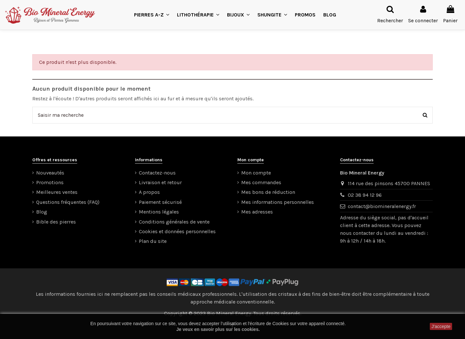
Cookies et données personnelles (177, 231)
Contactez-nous (157, 173)
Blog (41, 212)
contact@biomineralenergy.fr (382, 206)
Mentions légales (159, 212)
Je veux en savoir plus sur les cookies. (218, 329)
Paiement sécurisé (160, 202)
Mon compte (256, 173)
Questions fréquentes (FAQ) (67, 202)
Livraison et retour (160, 182)
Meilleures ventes (57, 192)
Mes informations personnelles (277, 202)
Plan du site (153, 241)
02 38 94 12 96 (365, 195)
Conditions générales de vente (174, 222)
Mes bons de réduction (268, 192)
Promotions (50, 182)
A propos (149, 192)
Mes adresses (257, 212)
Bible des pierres (56, 222)
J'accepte (440, 326)
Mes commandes (261, 182)
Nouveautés (50, 173)
